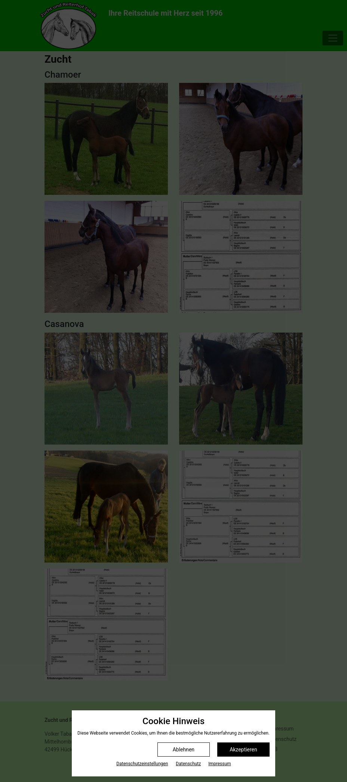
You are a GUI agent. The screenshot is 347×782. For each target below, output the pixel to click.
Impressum (219, 763)
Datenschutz (188, 763)
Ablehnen (183, 750)
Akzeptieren (243, 750)
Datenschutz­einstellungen (142, 763)
